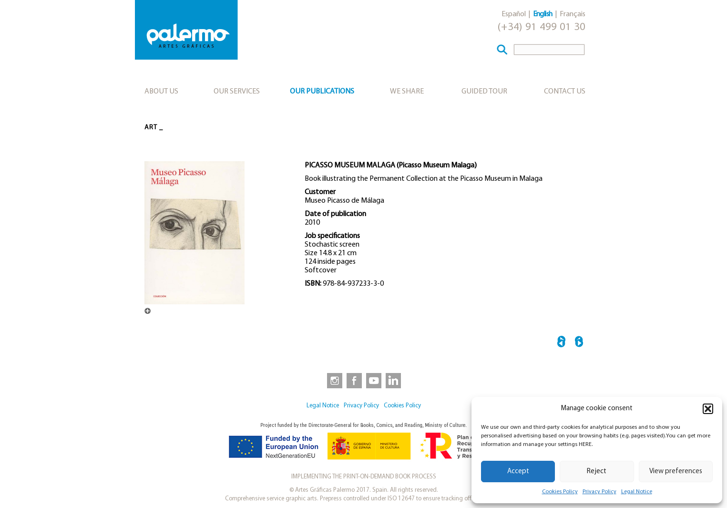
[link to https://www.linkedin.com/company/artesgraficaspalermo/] (394, 380)
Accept (518, 471)
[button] (708, 409)
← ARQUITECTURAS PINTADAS (561, 343)
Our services (237, 91)
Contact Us (564, 91)
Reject (596, 471)
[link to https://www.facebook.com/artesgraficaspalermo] (353, 380)
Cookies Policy (560, 492)
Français (572, 14)
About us (161, 91)
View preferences (675, 471)
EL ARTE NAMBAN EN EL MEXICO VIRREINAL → (579, 343)
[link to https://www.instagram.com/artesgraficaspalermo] (332, 380)
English (543, 14)
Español (514, 14)
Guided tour (484, 91)
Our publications (322, 91)
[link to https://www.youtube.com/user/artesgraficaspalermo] (373, 380)
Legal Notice (636, 492)
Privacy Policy (599, 492)
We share (407, 91)
